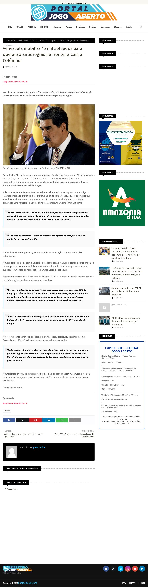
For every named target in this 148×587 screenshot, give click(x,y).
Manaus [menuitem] (118, 27)
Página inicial (10, 41)
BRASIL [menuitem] (20, 27)
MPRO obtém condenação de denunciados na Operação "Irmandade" (125, 321)
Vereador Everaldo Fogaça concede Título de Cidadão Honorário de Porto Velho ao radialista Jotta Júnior (125, 253)
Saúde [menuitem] (129, 27)
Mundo (19, 41)
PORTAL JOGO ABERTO (27, 583)
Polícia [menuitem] (69, 27)
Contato (132, 583)
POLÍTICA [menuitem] (32, 27)
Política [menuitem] (92, 27)
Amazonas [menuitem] (105, 27)
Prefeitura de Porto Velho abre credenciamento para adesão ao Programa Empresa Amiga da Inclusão (127, 273)
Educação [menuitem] (56, 27)
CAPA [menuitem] (10, 27)
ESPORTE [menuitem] (44, 27)
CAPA (124, 583)
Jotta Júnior (39, 447)
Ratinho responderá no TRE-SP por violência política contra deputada (126, 291)
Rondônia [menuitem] (80, 27)
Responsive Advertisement (15, 82)
